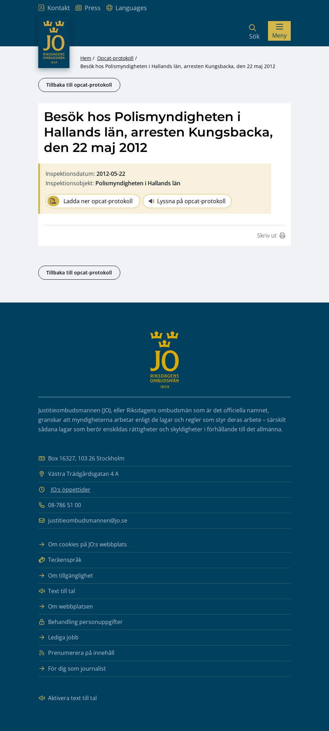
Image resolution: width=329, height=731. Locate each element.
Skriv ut (271, 235)
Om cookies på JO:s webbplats (82, 544)
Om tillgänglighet (65, 575)
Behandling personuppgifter (80, 622)
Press (88, 8)
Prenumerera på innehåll (76, 653)
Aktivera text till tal (67, 698)
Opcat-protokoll (115, 58)
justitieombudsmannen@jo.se (82, 520)
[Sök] (254, 31)
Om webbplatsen (65, 606)
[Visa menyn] (279, 31)
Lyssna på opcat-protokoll (187, 201)
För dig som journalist (72, 668)
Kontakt (54, 8)
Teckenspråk (59, 560)
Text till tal (56, 591)
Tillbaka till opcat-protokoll (79, 84)
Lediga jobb (58, 637)
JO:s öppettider (70, 489)
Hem (85, 58)
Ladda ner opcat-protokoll (90, 201)
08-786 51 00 (59, 505)
